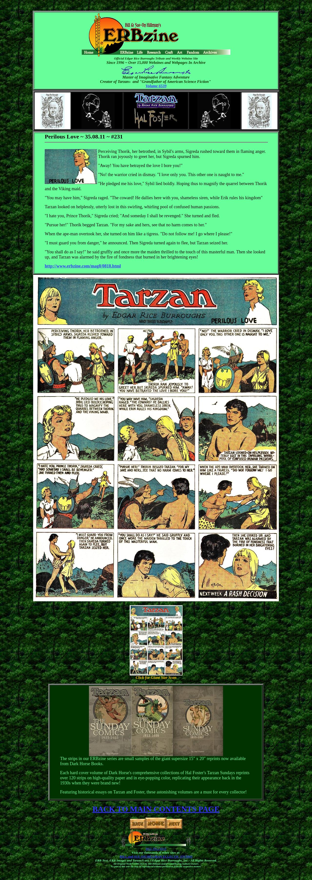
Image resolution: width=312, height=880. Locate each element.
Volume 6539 (156, 86)
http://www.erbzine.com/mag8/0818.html (83, 266)
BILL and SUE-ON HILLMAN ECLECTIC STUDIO (156, 856)
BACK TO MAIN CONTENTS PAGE (156, 809)
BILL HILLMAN (156, 848)
